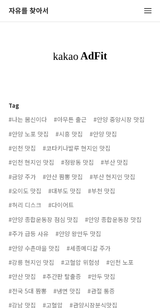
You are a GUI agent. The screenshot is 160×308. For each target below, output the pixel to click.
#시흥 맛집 (69, 134)
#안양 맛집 (103, 134)
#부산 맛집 (114, 162)
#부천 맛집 (101, 191)
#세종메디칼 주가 (89, 248)
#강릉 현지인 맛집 (31, 262)
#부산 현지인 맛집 (112, 176)
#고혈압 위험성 (80, 262)
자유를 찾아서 (29, 10)
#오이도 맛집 (25, 191)
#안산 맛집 (22, 276)
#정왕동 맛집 (77, 162)
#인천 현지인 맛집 (31, 162)
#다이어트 (61, 205)
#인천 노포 (120, 262)
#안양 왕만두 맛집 (78, 233)
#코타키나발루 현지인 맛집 (77, 148)
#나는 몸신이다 (28, 119)
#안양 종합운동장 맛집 (113, 219)
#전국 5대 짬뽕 (28, 291)
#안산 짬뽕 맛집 (63, 176)
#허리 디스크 (25, 205)
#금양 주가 (22, 176)
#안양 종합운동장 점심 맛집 (43, 219)
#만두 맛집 (101, 276)
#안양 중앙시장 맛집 (119, 119)
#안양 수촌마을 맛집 (34, 248)
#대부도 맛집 (64, 191)
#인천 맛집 (22, 148)
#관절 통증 (101, 291)
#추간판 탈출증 (62, 276)
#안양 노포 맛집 (29, 134)
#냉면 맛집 (67, 291)
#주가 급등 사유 (29, 233)
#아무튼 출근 (70, 119)
